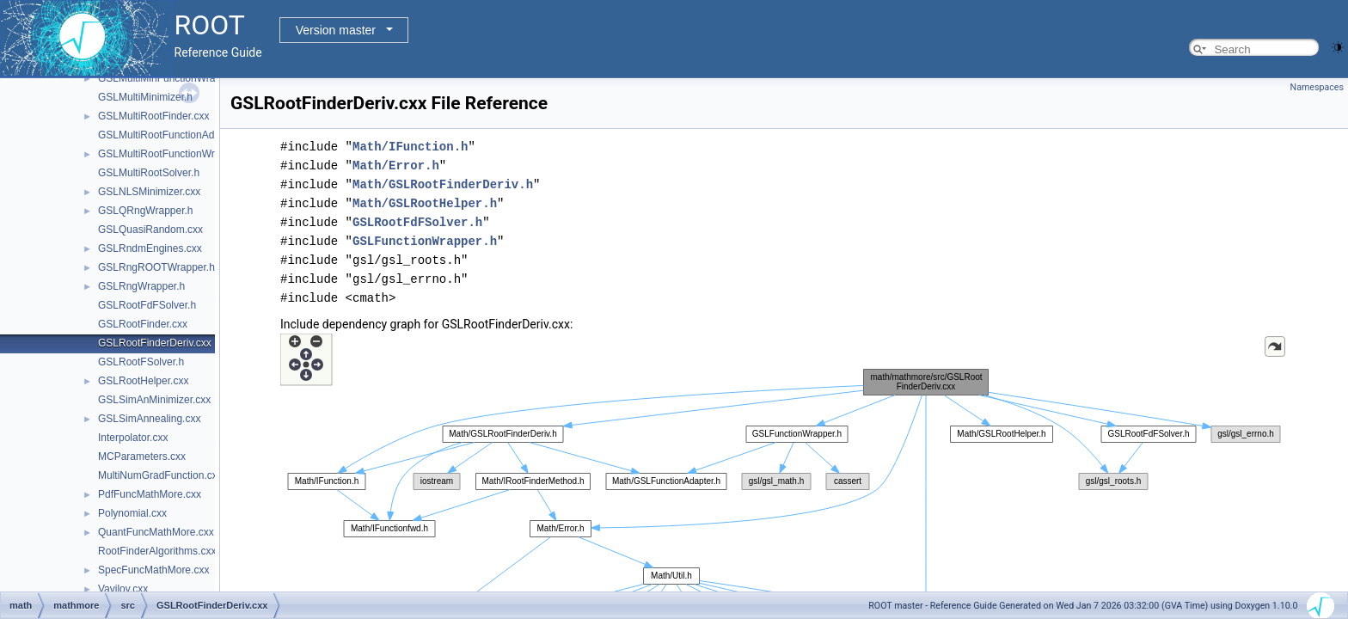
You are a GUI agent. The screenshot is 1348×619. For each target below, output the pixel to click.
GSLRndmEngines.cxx (150, 248)
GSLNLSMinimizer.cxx (149, 192)
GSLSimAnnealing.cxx (149, 419)
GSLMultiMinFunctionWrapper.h (171, 78)
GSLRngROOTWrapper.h (156, 267)
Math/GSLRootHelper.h (424, 203)
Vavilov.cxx (123, 589)
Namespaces (1317, 87)
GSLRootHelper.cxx (143, 381)
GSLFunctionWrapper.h (424, 241)
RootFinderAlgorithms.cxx (157, 551)
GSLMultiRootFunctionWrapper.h (173, 154)
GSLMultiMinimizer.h (145, 97)
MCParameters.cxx (142, 456)
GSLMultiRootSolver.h (148, 173)
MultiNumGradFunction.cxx (160, 475)
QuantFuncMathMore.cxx (156, 532)
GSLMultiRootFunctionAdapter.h (172, 135)
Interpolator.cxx (133, 438)
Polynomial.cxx (132, 513)
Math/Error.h (395, 165)
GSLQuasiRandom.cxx (150, 230)
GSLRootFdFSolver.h (147, 305)
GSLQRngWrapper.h (145, 211)
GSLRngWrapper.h (141, 286)
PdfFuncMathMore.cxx (149, 494)
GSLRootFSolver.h (141, 362)
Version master (336, 30)
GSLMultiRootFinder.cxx (153, 116)
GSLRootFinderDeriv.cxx (154, 343)
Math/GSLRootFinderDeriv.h (442, 184)
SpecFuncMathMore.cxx (153, 570)
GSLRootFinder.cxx (142, 324)
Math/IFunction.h (410, 146)
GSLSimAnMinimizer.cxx (154, 400)
